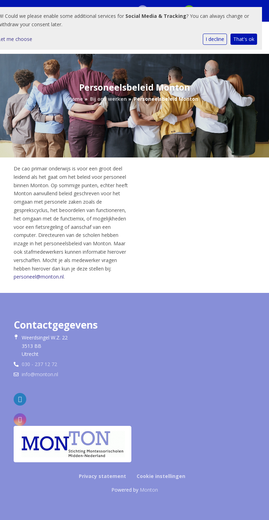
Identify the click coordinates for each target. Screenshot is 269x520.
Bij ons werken (108, 99)
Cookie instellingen (161, 476)
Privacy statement (102, 476)
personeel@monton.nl (39, 276)
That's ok (243, 39)
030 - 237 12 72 (39, 364)
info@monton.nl (40, 374)
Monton (149, 489)
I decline (215, 39)
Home (75, 99)
